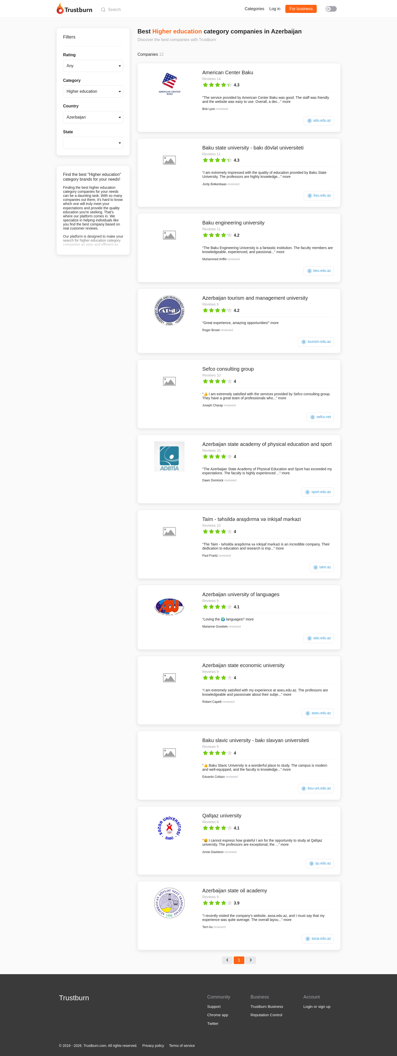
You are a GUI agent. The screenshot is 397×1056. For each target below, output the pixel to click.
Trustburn (74, 998)
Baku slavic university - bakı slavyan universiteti (255, 740)
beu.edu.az (319, 271)
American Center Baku (227, 72)
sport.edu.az (318, 492)
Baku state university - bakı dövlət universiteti (253, 147)
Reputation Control (266, 1015)
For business (301, 9)
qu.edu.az (320, 863)
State (68, 132)
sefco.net (320, 417)
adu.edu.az (319, 121)
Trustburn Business (267, 1006)
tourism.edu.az (316, 342)
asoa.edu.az (318, 939)
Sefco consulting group (228, 369)
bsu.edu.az (319, 196)
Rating (69, 55)
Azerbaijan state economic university (243, 665)
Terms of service (182, 1046)
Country (70, 106)
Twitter (213, 1023)
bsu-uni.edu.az (316, 788)
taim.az (322, 567)
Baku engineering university (233, 222)
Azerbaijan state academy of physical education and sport (267, 444)
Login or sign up (316, 1006)
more (287, 102)
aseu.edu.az (318, 713)
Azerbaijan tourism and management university (255, 298)
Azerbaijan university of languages (241, 594)
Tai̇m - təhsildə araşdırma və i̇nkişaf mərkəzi (251, 519)
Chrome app (217, 1015)
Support (214, 1006)
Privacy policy (153, 1046)
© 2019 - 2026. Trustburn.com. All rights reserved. (98, 1046)
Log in (275, 9)
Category (72, 80)
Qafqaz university (222, 815)
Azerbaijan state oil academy (234, 890)
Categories (254, 9)
